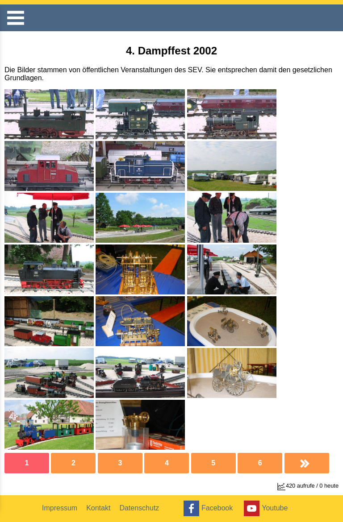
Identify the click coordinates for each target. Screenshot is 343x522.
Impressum (59, 508)
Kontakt (98, 508)
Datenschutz (139, 508)
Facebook (207, 508)
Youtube (265, 508)
